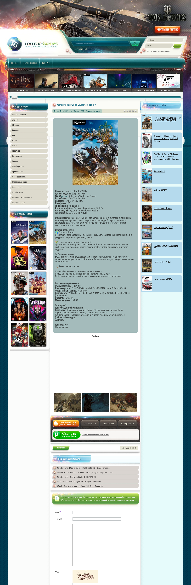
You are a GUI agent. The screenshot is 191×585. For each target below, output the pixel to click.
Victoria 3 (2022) (160, 190)
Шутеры (15, 125)
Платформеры (18, 166)
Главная (14, 63)
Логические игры (19, 177)
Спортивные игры (19, 182)
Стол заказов (108, 423)
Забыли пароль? (164, 51)
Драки (14, 140)
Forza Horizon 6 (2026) (163, 279)
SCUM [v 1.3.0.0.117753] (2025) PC (166, 246)
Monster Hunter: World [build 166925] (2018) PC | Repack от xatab (83, 468)
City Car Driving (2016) (163, 227)
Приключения (17, 171)
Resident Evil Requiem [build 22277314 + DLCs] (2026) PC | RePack (166, 138)
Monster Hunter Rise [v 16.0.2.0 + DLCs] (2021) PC (76, 477)
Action (64, 195)
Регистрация (152, 51)
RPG (13, 135)
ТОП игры (46, 63)
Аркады (15, 130)
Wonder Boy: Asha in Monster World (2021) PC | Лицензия (80, 486)
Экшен (14, 120)
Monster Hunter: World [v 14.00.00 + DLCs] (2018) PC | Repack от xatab (85, 472)
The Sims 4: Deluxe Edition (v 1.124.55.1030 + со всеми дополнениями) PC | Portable (166, 156)
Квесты (15, 161)
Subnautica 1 (159, 171)
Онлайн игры (17, 192)
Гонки (14, 145)
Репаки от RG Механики (22, 197)
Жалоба (65, 424)
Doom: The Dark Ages (163, 208)
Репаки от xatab (18, 202)
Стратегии (16, 151)
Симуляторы (17, 156)
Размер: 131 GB (127, 423)
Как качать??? (90, 423)
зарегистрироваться (90, 500)
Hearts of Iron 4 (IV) (162, 262)
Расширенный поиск (84, 49)
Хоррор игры (17, 187)
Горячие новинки (30, 63)
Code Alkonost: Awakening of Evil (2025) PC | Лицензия (79, 481)
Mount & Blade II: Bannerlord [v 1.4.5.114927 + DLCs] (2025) (167, 118)
